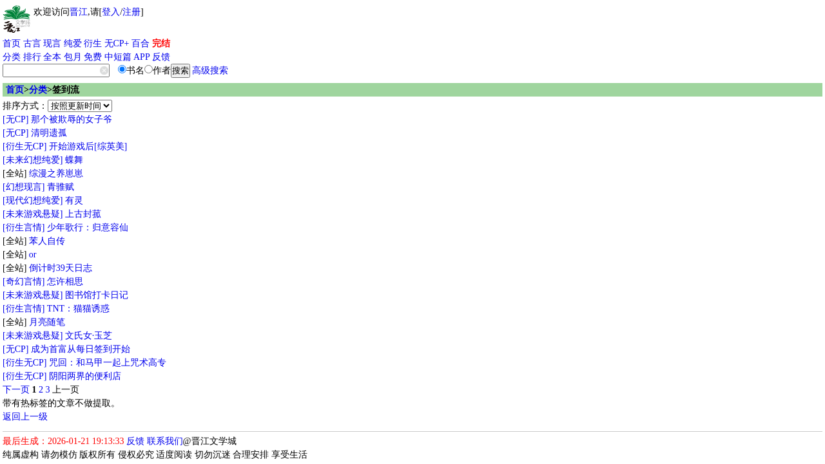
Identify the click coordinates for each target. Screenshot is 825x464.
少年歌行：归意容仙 (87, 227)
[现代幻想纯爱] (33, 200)
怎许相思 (65, 281)
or (33, 254)
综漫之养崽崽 (56, 173)
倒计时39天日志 (60, 268)
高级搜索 (210, 70)
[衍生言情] (23, 227)
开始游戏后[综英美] (88, 146)
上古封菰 (83, 214)
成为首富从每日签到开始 (80, 349)
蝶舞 (74, 160)
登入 (111, 12)
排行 (32, 57)
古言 (32, 43)
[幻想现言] (23, 187)
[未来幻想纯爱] (33, 160)
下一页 (16, 389)
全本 (52, 57)
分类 (12, 57)
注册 (131, 12)
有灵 (74, 200)
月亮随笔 (47, 322)
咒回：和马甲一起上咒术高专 (107, 362)
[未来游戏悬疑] (33, 214)
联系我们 (165, 441)
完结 (161, 43)
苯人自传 (47, 241)
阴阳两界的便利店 (85, 376)
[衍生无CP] (24, 146)
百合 (140, 43)
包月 (73, 57)
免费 (93, 57)
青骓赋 (60, 187)
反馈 (161, 57)
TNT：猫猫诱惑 (78, 308)
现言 (52, 43)
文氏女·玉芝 (89, 335)
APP (141, 57)
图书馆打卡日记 (96, 295)
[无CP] (15, 119)
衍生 (93, 43)
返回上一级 (25, 417)
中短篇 (117, 57)
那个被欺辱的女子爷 (71, 119)
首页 (12, 43)
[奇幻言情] (23, 281)
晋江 (79, 12)
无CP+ (117, 43)
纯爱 (73, 43)
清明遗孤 (49, 133)
